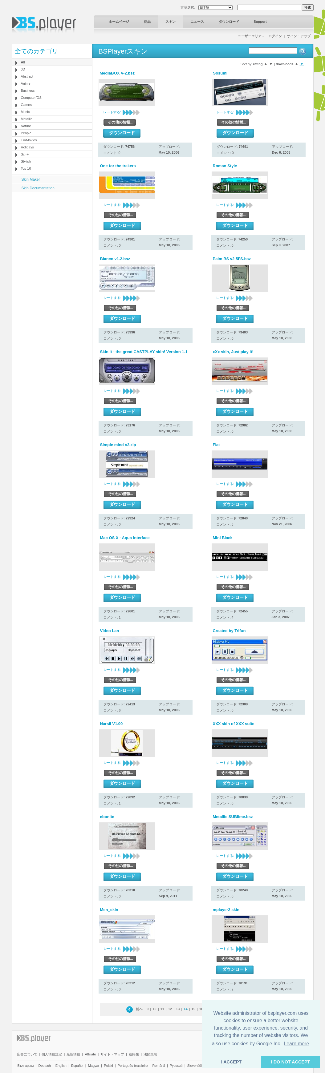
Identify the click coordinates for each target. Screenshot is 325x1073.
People (26, 133)
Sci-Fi (25, 154)
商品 (147, 21)
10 (154, 1009)
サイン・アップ (299, 36)
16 (201, 1009)
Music (25, 112)
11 (162, 1009)
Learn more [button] (296, 1043)
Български (26, 1065)
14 (185, 1009)
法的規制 (150, 1054)
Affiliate (90, 1054)
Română (158, 1065)
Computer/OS (31, 97)
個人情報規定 (52, 1054)
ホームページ (119, 21)
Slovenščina (196, 1065)
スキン (170, 21)
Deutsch (44, 1065)
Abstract (27, 76)
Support (260, 21)
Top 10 (26, 168)
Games (26, 105)
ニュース (197, 21)
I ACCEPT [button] (231, 1061)
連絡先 (134, 1054)
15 (193, 1009)
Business (28, 90)
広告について (27, 1054)
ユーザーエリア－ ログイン (260, 36)
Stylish (26, 161)
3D (23, 69)
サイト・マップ (112, 1054)
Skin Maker (31, 179)
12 (170, 1009)
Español (77, 1065)
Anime (25, 83)
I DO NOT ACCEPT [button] (290, 1061)
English (61, 1065)
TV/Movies (29, 140)
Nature (26, 126)
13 (178, 1009)
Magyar (94, 1065)
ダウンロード (229, 21)
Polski (108, 1065)
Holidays (27, 147)
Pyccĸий (176, 1065)
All (23, 62)
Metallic (26, 119)
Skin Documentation (38, 188)
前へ (139, 1009)
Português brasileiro (133, 1065)
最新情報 (73, 1054)
